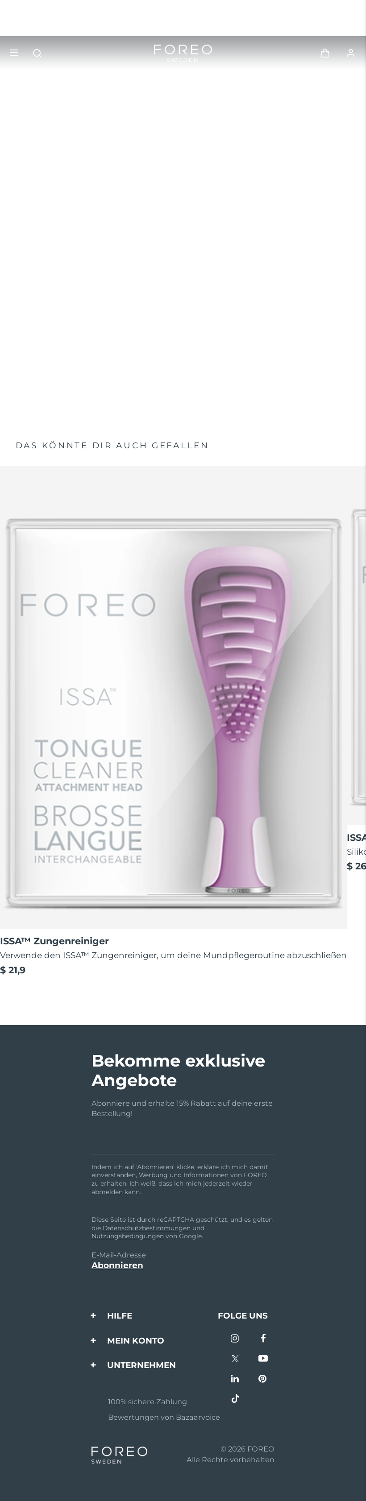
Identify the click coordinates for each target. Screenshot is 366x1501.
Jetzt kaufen (46, 387)
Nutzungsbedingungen (128, 1236)
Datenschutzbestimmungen (147, 1228)
